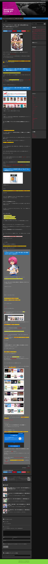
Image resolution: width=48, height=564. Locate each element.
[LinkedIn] (19, 31)
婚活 (32, 115)
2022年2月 (33, 67)
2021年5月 (33, 71)
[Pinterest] (14, 31)
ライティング (34, 109)
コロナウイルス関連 (34, 106)
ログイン (33, 133)
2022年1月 (33, 68)
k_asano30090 (28, 467)
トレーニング (34, 107)
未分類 (33, 121)
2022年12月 (33, 58)
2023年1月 (33, 57)
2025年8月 (33, 48)
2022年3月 (33, 66)
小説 (32, 117)
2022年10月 (33, 60)
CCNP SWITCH (34, 97)
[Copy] (28, 31)
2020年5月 (33, 83)
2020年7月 (33, 81)
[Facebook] (10, 31)
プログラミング (34, 108)
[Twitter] (5, 31)
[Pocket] (23, 31)
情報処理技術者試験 (34, 118)
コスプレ (33, 105)
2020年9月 (33, 79)
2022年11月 (33, 59)
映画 (32, 120)
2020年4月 (33, 84)
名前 (3, 537)
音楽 (32, 127)
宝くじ (33, 116)
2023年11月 (33, 56)
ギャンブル (33, 104)
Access (33, 95)
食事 (32, 128)
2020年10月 (33, 78)
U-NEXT (6, 306)
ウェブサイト (4, 540)
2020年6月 (33, 82)
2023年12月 (33, 55)
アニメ (33, 103)
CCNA (33, 96)
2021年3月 (33, 72)
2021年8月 (33, 70)
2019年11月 (33, 90)
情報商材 (33, 119)
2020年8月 (33, 80)
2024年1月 (33, 54)
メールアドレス (15, 537)
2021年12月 (33, 69)
